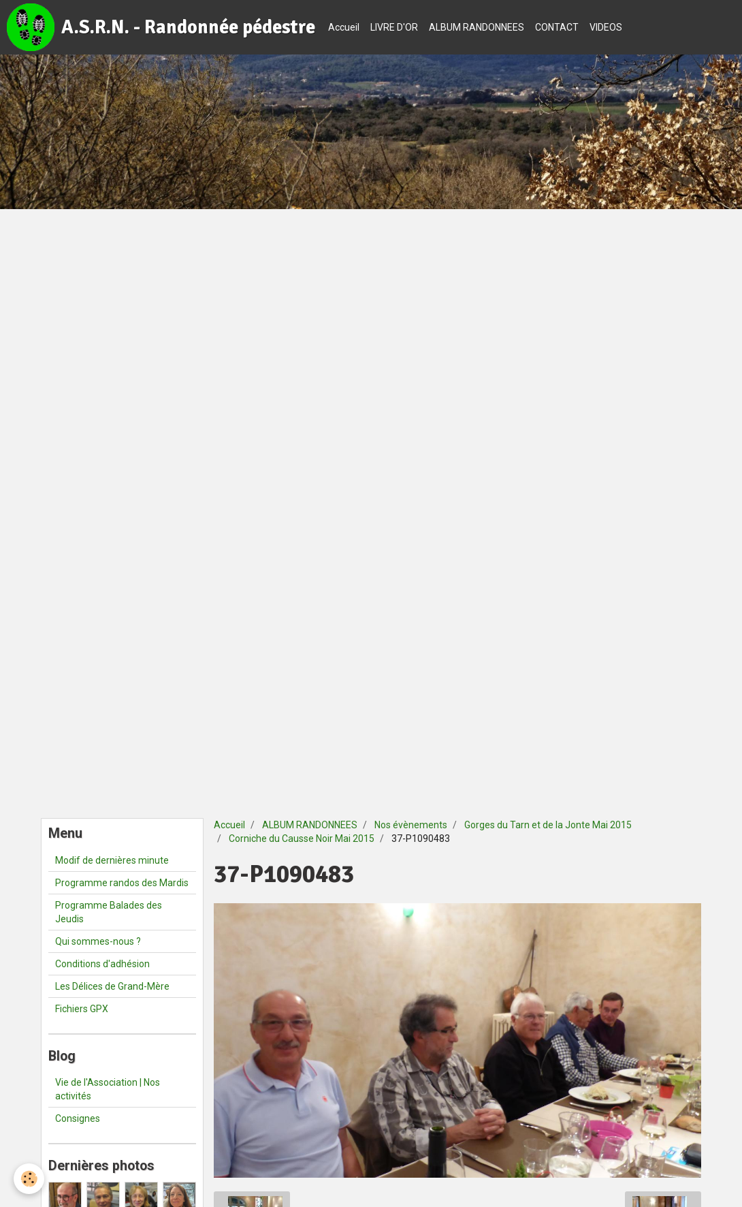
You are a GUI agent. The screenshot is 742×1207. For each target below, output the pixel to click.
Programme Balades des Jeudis (108, 912)
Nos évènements (410, 824)
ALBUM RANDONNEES (476, 27)
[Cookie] (29, 1178)
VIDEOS (606, 27)
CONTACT (557, 27)
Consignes (77, 1118)
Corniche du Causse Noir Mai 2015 (301, 838)
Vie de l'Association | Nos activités (107, 1089)
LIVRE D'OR (394, 27)
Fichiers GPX (81, 1008)
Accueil (343, 27)
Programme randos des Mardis (122, 882)
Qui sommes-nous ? (98, 941)
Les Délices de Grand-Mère (112, 986)
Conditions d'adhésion (102, 963)
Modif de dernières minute (112, 860)
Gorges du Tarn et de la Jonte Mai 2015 (548, 824)
